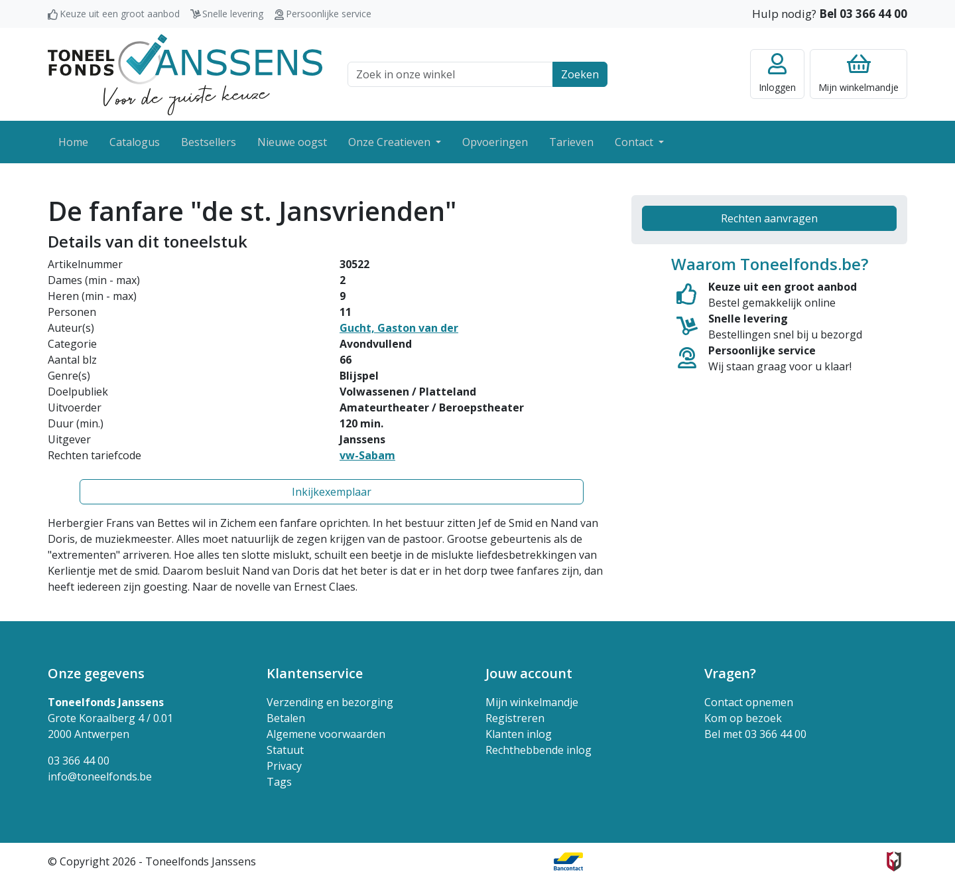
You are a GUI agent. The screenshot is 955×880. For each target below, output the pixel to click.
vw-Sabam (367, 455)
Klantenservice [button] (315, 673)
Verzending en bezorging (330, 702)
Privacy (284, 766)
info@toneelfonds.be (100, 776)
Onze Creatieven (390, 142)
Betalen (286, 718)
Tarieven (571, 142)
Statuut (285, 750)
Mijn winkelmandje (531, 702)
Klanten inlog (518, 734)
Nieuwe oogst (292, 142)
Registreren (514, 718)
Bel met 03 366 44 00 (755, 734)
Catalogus (134, 142)
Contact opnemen (748, 702)
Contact (635, 142)
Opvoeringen (495, 142)
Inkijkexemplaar (331, 491)
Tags (279, 781)
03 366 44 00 (78, 760)
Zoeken (580, 74)
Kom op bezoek (743, 718)
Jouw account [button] (528, 673)
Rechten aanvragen (769, 218)
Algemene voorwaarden (326, 734)
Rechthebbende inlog (538, 750)
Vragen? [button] (730, 673)
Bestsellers (208, 142)
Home (73, 142)
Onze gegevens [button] (96, 673)
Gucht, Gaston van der (399, 328)
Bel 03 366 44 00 (863, 13)
